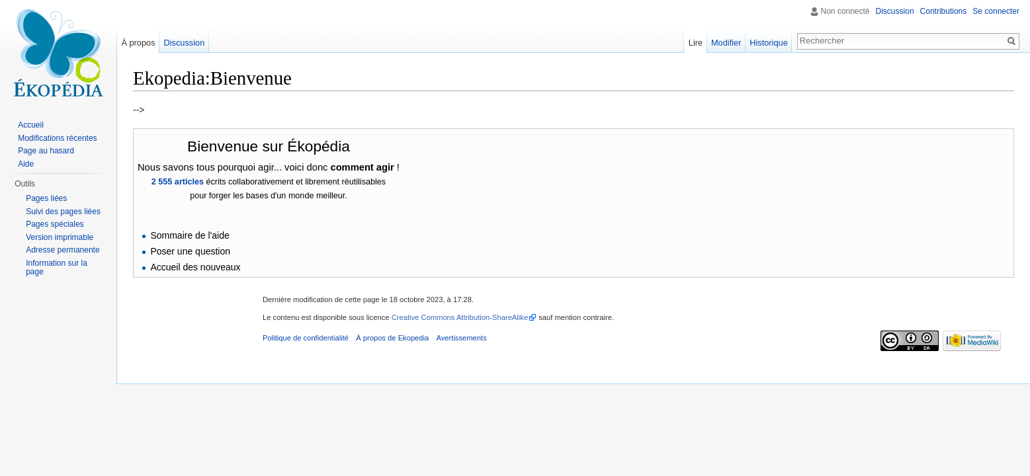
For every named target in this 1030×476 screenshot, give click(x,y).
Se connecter (995, 11)
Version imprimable (59, 237)
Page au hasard (46, 150)
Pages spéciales (54, 224)
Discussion (895, 11)
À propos (138, 43)
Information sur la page (56, 267)
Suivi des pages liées (63, 211)
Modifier (726, 43)
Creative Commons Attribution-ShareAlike (460, 317)
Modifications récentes (57, 138)
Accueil (31, 125)
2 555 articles (177, 181)
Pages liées (46, 198)
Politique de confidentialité (306, 338)
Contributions (943, 11)
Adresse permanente (62, 250)
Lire (696, 43)
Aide (26, 164)
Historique (769, 43)
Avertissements (461, 338)
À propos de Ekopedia (392, 338)
